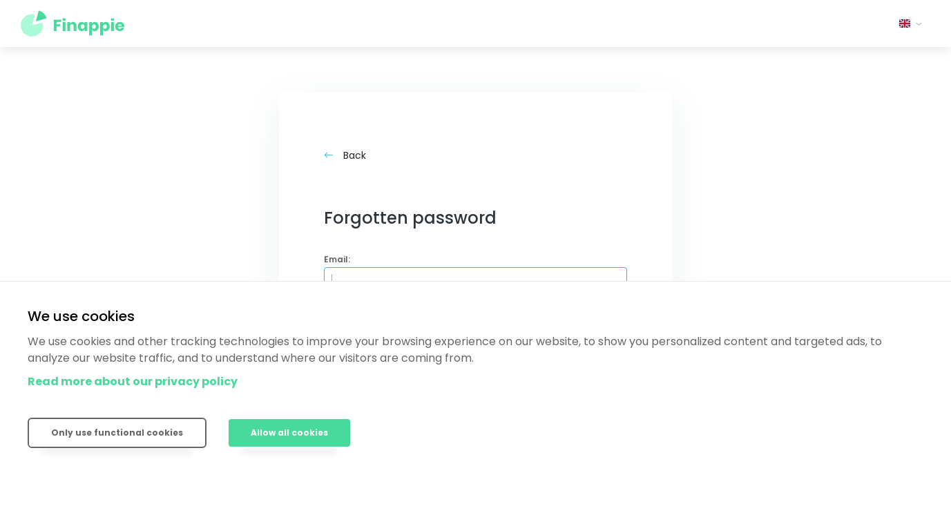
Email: (337, 259)
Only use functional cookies (117, 432)
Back (345, 155)
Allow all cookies (289, 432)
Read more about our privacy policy (133, 381)
